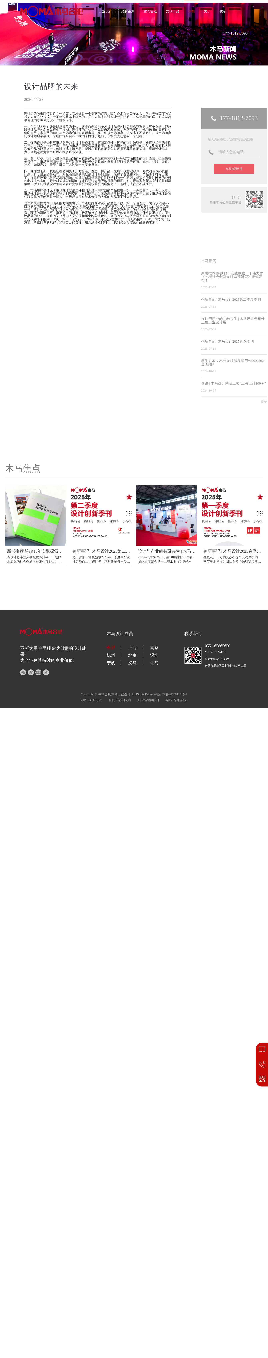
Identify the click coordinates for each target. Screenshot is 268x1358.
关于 (207, 11)
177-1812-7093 (235, 33)
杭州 (111, 655)
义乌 (132, 663)
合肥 (111, 647)
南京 (154, 647)
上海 (132, 647)
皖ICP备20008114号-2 (172, 694)
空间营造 (150, 11)
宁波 (111, 663)
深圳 (154, 655)
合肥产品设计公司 (120, 700)
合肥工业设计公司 (91, 700)
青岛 (154, 663)
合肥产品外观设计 (176, 700)
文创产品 (172, 11)
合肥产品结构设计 (148, 700)
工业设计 (105, 11)
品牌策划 (128, 11)
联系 (222, 11)
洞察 (191, 11)
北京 (132, 655)
